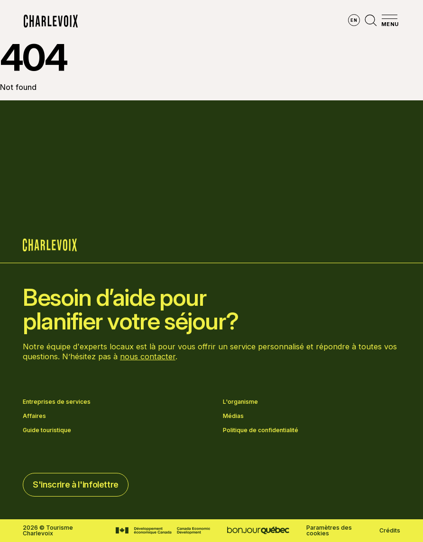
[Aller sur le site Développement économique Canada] (163, 530)
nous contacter (147, 356)
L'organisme (240, 402)
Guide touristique (47, 430)
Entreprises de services (57, 402)
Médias (233, 416)
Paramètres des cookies (329, 530)
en (353, 20)
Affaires (34, 416)
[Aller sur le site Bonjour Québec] (258, 530)
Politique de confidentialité (260, 430)
